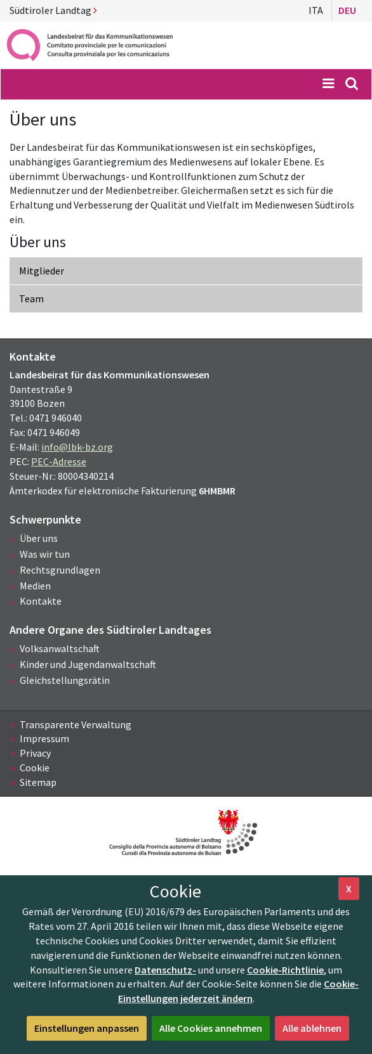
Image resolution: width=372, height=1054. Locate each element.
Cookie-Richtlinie (285, 969)
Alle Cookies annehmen (210, 1028)
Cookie (35, 767)
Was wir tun (45, 554)
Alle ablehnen (312, 1028)
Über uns (39, 538)
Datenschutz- (165, 969)
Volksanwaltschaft (60, 648)
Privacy (35, 753)
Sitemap (38, 782)
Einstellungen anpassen (86, 1028)
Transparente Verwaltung (75, 724)
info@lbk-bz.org (77, 446)
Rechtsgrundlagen (60, 569)
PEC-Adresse (58, 461)
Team (31, 298)
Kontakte (41, 600)
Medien (35, 585)
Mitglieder (41, 270)
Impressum (44, 738)
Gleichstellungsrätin (65, 680)
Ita (316, 10)
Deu (347, 10)
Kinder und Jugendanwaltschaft (88, 664)
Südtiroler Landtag (53, 10)
